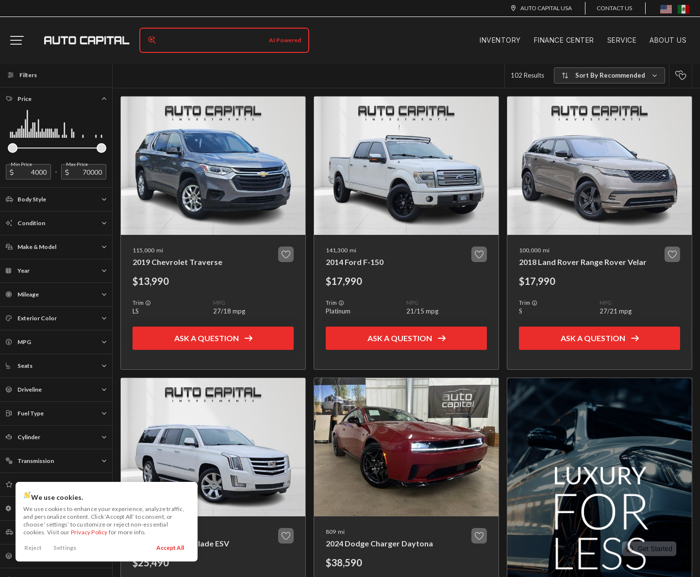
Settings (64, 547)
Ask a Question (206, 338)
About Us (668, 40)
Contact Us (614, 8)
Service (622, 40)
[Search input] (224, 40)
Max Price (77, 164)
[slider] (12, 148)
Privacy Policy (89, 532)
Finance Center (564, 40)
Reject (33, 547)
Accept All (170, 547)
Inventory (500, 40)
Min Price (21, 164)
